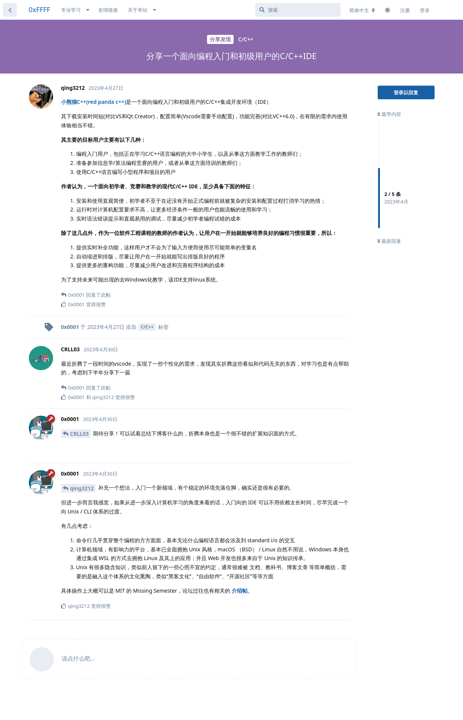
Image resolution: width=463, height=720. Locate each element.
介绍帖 (240, 590)
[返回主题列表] (10, 10)
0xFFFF (39, 9)
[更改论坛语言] (362, 10)
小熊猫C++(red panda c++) (93, 101)
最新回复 (389, 241)
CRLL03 (79, 433)
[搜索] (298, 10)
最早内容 (389, 114)
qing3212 (82, 488)
